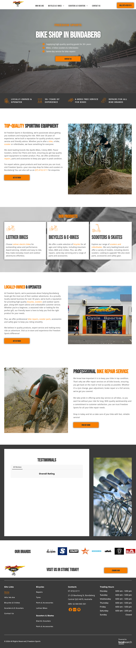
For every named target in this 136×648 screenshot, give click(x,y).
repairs (7, 158)
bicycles (76, 244)
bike (51, 141)
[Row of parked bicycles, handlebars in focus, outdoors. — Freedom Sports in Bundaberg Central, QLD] (113, 497)
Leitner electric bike (21, 244)
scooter (7, 144)
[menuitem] (39, 5)
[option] (51, 551)
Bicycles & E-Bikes (64, 237)
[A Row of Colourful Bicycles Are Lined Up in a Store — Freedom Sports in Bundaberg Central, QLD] (100, 159)
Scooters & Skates (107, 237)
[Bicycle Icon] (10, 231)
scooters (38, 302)
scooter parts (45, 319)
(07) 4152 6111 (41, 170)
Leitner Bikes (17, 237)
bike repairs (33, 319)
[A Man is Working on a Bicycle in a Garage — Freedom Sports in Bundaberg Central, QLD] (36, 400)
